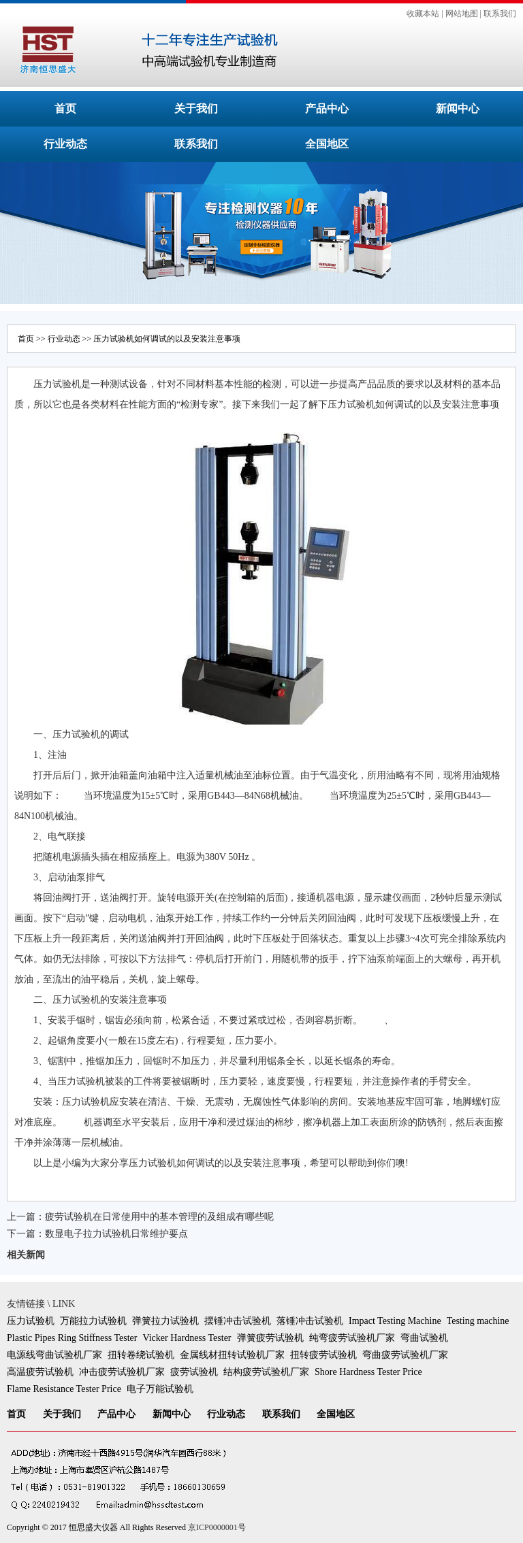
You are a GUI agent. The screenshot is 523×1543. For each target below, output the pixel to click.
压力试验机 (30, 1321)
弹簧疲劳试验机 (270, 1338)
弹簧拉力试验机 (165, 1321)
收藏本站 (423, 13)
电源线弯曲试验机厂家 (54, 1355)
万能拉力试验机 (93, 1321)
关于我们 (196, 108)
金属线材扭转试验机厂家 (232, 1355)
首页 (65, 108)
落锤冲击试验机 (309, 1321)
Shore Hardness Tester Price (368, 1372)
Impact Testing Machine (395, 1321)
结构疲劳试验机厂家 (266, 1372)
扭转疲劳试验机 (323, 1355)
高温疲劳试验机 (40, 1372)
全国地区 (327, 144)
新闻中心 (457, 108)
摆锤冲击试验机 (237, 1321)
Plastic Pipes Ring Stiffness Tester (72, 1338)
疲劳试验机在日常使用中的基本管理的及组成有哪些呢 (159, 1217)
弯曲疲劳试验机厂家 (405, 1355)
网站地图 (461, 13)
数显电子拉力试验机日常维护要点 (116, 1234)
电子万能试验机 (160, 1389)
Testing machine (478, 1321)
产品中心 (327, 108)
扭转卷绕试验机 (141, 1355)
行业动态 (65, 144)
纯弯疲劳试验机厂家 (352, 1338)
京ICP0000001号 (217, 1527)
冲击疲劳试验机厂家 (122, 1372)
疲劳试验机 (194, 1372)
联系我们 (500, 13)
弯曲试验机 (424, 1338)
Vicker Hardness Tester (186, 1338)
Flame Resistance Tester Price (64, 1389)
